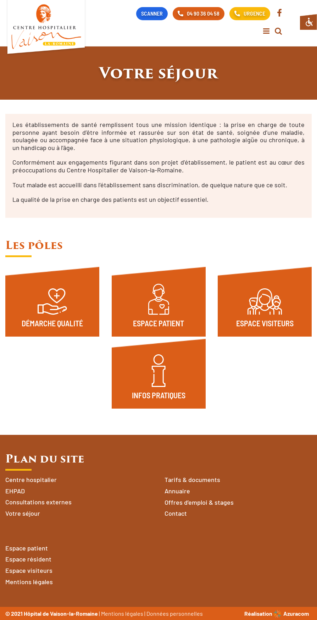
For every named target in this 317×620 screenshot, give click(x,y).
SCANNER (152, 13)
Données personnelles (174, 613)
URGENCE (249, 13)
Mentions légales (122, 613)
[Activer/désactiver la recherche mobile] (278, 31)
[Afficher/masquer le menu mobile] (267, 31)
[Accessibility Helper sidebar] (308, 22)
